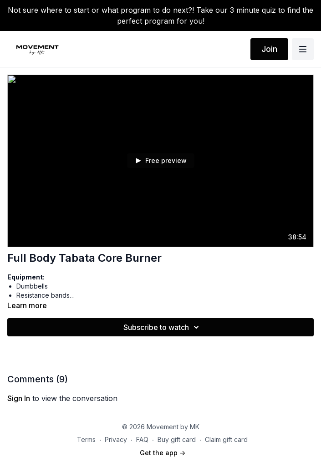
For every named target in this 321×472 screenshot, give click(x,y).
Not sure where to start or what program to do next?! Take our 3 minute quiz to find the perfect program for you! (160, 15)
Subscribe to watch (162, 327)
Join (269, 49)
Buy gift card (177, 439)
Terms (86, 439)
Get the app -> (162, 453)
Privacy (116, 439)
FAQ (142, 439)
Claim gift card (226, 439)
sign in (18, 398)
